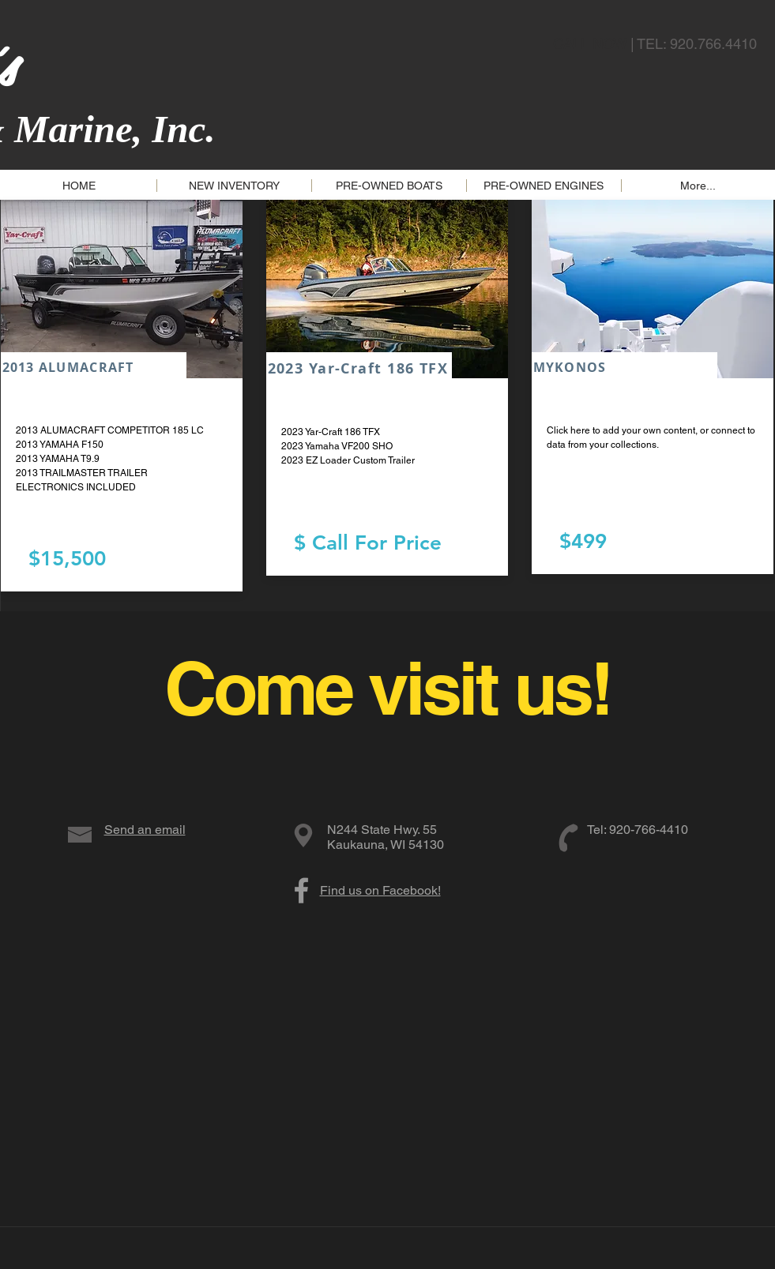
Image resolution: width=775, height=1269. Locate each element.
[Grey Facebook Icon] (301, 890)
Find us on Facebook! (380, 890)
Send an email (145, 829)
